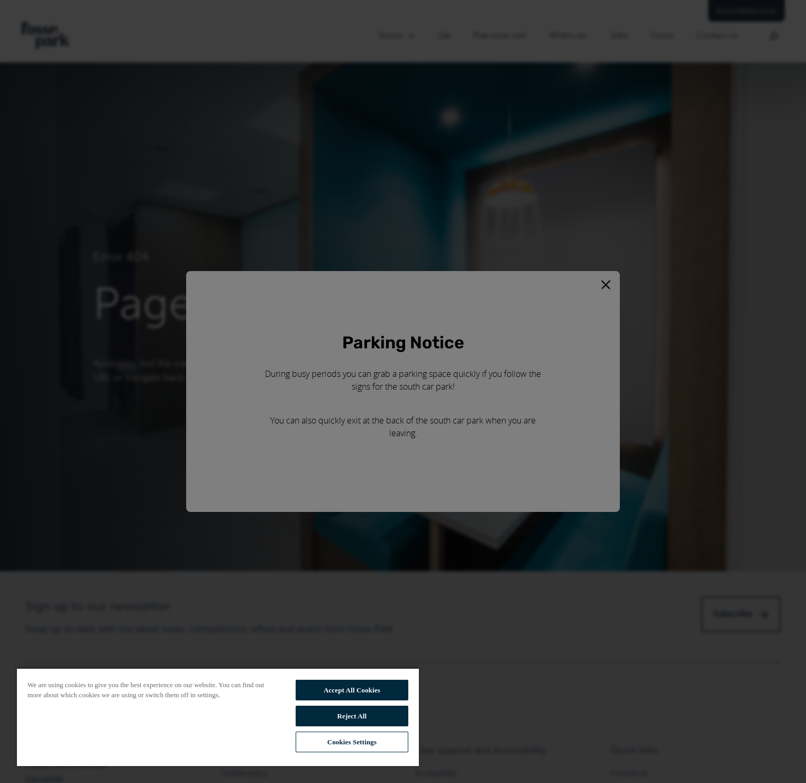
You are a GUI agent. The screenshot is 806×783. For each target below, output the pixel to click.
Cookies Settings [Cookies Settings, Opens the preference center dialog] (352, 742)
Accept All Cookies (352, 690)
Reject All (352, 716)
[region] (218, 717)
